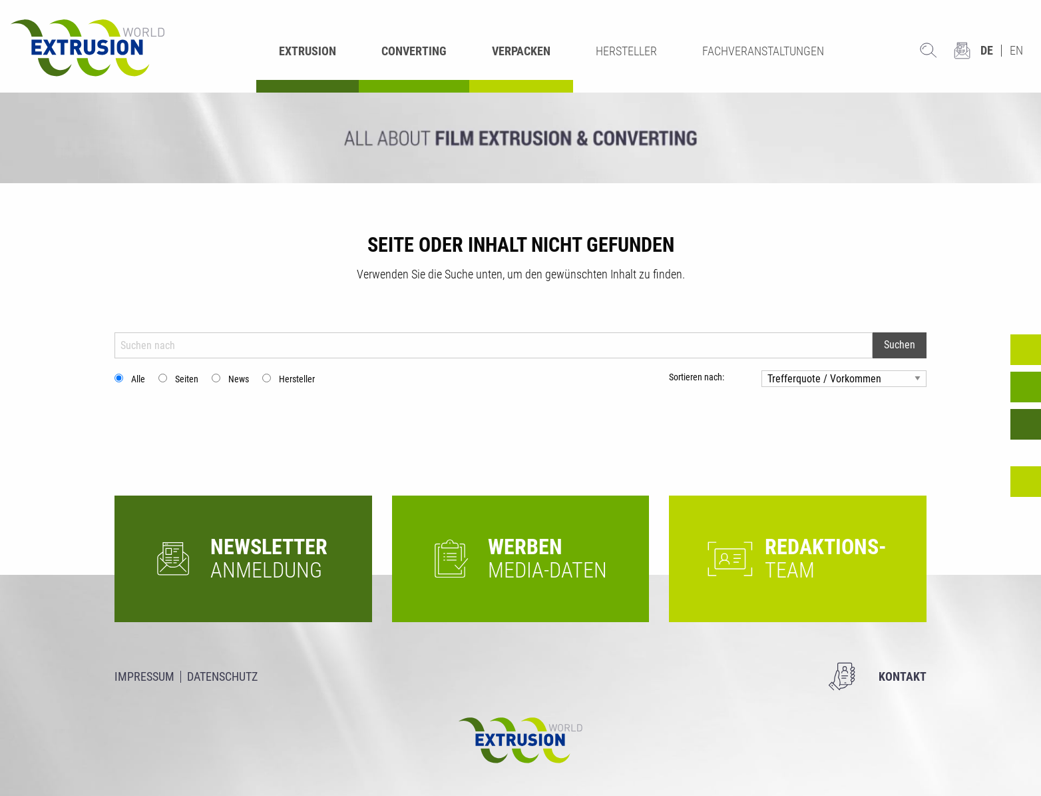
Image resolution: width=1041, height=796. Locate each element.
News (238, 379)
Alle (138, 379)
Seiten (186, 379)
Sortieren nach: (696, 377)
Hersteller (297, 379)
